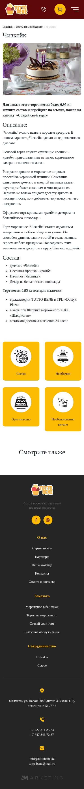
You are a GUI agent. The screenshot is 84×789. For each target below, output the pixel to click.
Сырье (42, 665)
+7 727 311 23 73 (42, 730)
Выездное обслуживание (42, 632)
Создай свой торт (42, 623)
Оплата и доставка (42, 581)
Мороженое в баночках (42, 607)
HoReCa (42, 657)
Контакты (42, 573)
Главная (8, 26)
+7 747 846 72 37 (42, 734)
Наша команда (42, 565)
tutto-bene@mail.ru (42, 763)
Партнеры (42, 557)
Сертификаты (42, 548)
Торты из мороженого (29, 26)
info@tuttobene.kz (42, 758)
